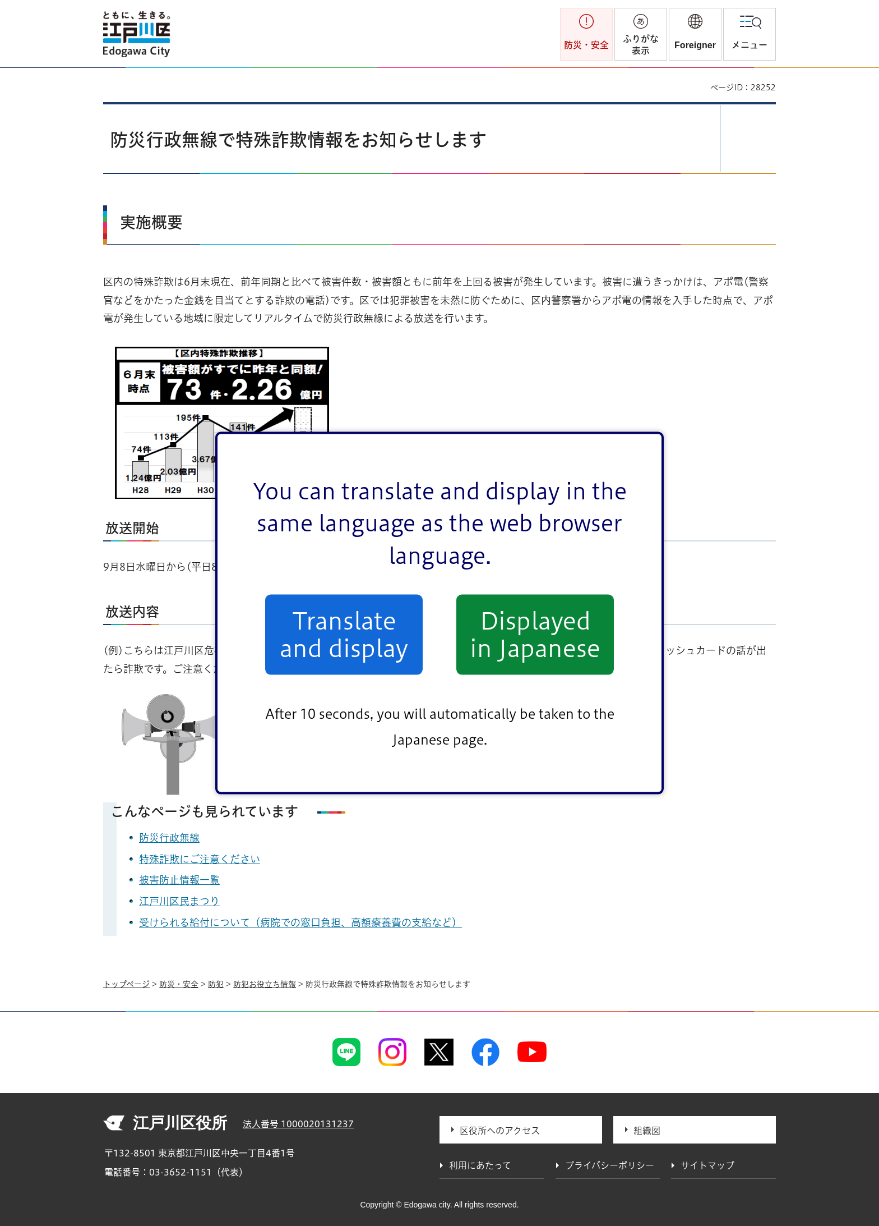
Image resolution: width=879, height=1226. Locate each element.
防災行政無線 (169, 838)
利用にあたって (480, 1165)
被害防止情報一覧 (179, 880)
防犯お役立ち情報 (264, 984)
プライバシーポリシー (609, 1165)
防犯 (216, 984)
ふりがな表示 (641, 45)
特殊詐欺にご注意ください (199, 859)
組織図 (646, 1130)
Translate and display (344, 634)
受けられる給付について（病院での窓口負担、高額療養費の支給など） (300, 922)
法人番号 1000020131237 (298, 1123)
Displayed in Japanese (535, 634)
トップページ (126, 984)
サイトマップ (707, 1165)
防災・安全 (178, 984)
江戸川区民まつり (179, 901)
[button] (695, 34)
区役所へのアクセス (500, 1130)
